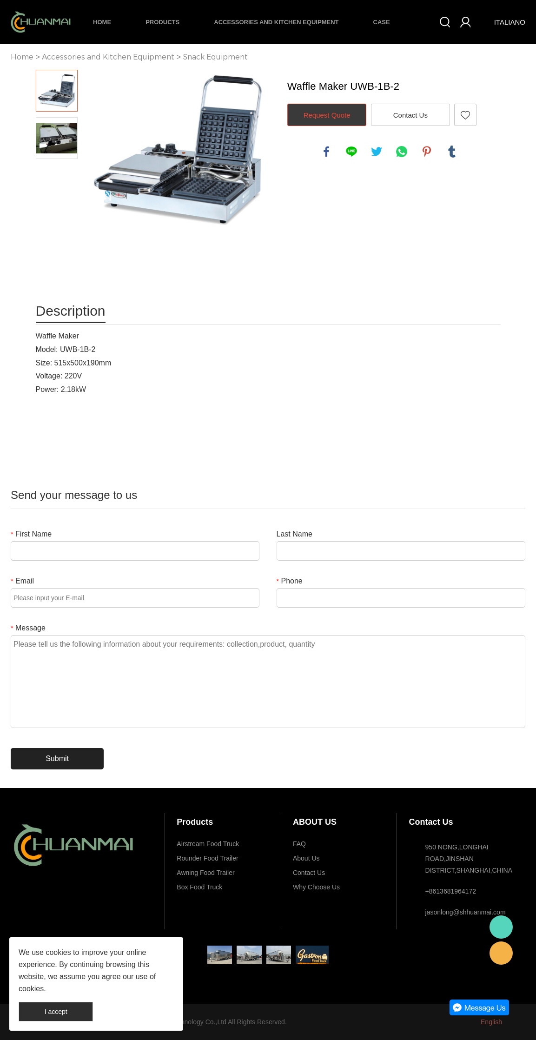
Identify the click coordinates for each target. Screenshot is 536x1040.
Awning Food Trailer (205, 872)
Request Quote (327, 115)
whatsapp (402, 152)
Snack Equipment (215, 57)
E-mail (501, 953)
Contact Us (410, 115)
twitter (377, 152)
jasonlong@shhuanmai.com (465, 912)
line (351, 152)
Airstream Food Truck (208, 844)
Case (381, 22)
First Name (31, 534)
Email (22, 581)
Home (102, 22)
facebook (326, 152)
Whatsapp (501, 927)
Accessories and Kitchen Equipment (276, 22)
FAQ (299, 844)
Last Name (294, 534)
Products (162, 22)
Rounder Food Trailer (207, 858)
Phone (290, 581)
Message (28, 628)
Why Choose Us (316, 887)
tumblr (452, 152)
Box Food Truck (199, 887)
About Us (306, 858)
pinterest (427, 152)
